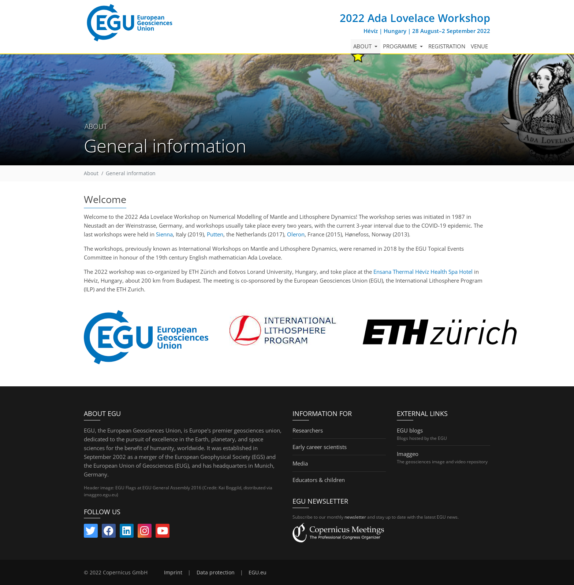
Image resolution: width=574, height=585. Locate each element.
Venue (479, 46)
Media (300, 463)
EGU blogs (410, 430)
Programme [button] (400, 46)
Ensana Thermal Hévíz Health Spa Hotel (423, 271)
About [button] (363, 46)
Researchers (307, 430)
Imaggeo (407, 453)
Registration (446, 46)
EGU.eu (257, 572)
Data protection (216, 572)
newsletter (355, 517)
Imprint (173, 572)
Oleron (296, 234)
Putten (215, 234)
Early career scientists (319, 446)
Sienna (164, 234)
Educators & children (318, 479)
